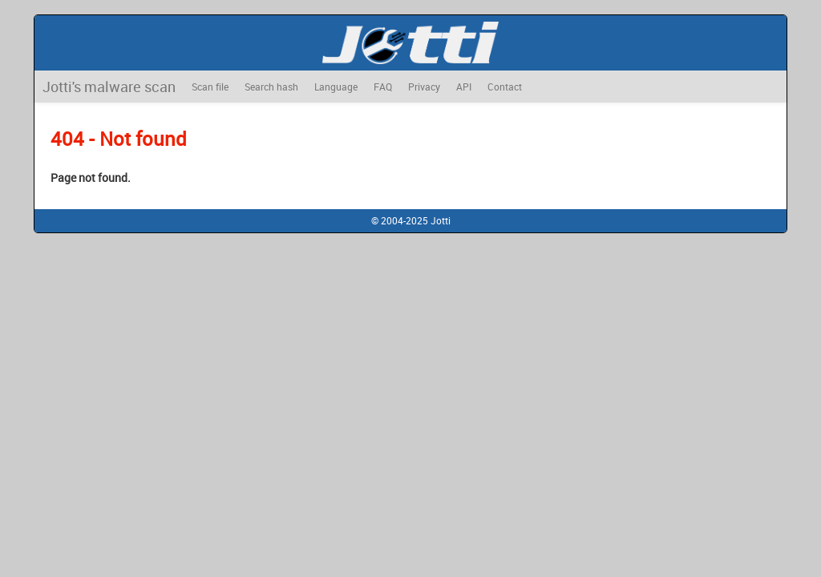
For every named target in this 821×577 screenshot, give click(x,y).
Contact (504, 86)
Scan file (210, 86)
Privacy (424, 86)
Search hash (271, 86)
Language (336, 86)
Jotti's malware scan (109, 86)
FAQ (383, 86)
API (463, 86)
